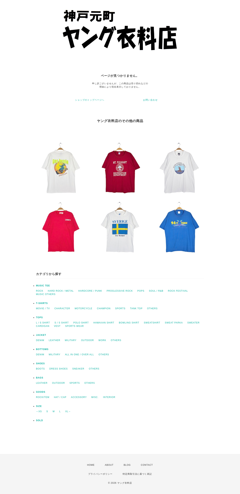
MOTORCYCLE (83, 308)
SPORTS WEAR (74, 326)
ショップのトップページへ (89, 100)
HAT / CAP (60, 397)
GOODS (40, 392)
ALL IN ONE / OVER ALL (79, 354)
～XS (39, 411)
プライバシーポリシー (100, 474)
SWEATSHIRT (152, 322)
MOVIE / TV (43, 308)
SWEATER (193, 322)
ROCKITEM (42, 397)
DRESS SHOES (58, 368)
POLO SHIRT (81, 322)
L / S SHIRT (43, 322)
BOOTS (40, 368)
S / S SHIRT (62, 322)
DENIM (40, 340)
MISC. (94, 397)
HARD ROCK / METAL (61, 291)
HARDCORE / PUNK (90, 291)
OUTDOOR (87, 340)
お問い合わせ (150, 100)
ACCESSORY (79, 397)
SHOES (40, 363)
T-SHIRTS (42, 303)
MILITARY (70, 340)
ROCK (39, 291)
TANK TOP (136, 308)
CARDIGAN (42, 326)
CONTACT (147, 465)
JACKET (41, 335)
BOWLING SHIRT (129, 322)
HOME (91, 465)
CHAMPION (104, 308)
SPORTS (120, 308)
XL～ (68, 411)
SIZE (39, 406)
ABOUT (109, 465)
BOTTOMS (42, 349)
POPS (140, 291)
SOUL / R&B (156, 291)
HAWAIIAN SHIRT (103, 322)
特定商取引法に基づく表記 (137, 474)
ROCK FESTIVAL (178, 291)
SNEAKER (78, 368)
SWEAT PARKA (174, 322)
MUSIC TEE (43, 285)
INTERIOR (109, 397)
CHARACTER (62, 308)
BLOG (127, 465)
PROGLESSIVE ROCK (120, 291)
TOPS (39, 317)
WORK (102, 340)
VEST (57, 326)
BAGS (39, 377)
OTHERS (152, 308)
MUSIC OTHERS (46, 294)
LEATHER (54, 340)
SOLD (39, 420)
